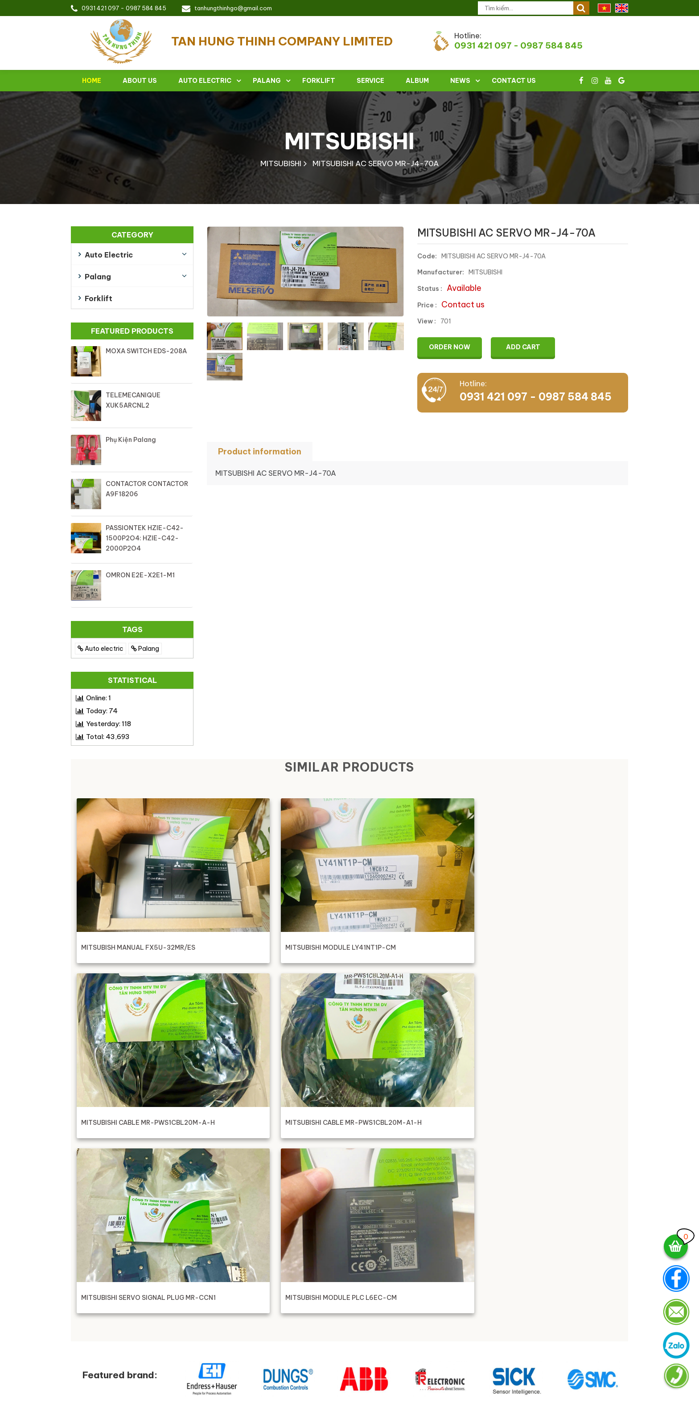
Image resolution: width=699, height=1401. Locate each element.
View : (426, 321)
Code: (427, 256)
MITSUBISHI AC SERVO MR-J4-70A (375, 163)
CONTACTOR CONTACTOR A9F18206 (147, 489)
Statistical (132, 680)
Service (370, 81)
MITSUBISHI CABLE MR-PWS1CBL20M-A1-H (536, 947)
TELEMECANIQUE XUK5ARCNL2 (133, 400)
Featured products (132, 331)
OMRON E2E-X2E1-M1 (140, 575)
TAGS (132, 629)
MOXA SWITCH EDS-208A (146, 351)
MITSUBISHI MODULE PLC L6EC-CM (277, 1126)
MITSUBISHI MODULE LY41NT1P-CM (277, 948)
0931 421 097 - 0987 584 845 (124, 8)
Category (132, 234)
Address (448, 1265)
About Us (140, 81)
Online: (98, 698)
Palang (267, 81)
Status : (429, 289)
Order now (451, 347)
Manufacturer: (440, 272)
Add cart (527, 347)
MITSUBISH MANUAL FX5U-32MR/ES (139, 948)
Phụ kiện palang (131, 440)
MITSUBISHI (349, 141)
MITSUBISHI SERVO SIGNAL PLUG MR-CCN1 (133, 1125)
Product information (259, 451)
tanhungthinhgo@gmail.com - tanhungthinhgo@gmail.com (290, 1327)
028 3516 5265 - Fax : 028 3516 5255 (258, 1311)
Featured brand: (119, 1206)
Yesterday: (108, 723)
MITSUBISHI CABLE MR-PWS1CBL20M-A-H (397, 947)
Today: (102, 711)
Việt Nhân (612, 1393)
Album (417, 81)
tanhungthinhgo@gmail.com (233, 8)
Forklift (318, 81)
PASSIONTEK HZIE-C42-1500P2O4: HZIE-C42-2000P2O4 (145, 538)
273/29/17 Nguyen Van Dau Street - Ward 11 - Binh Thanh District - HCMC (304, 1290)
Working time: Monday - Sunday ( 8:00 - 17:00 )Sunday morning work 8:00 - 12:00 (272, 1365)
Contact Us (514, 81)
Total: (108, 736)
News (460, 81)
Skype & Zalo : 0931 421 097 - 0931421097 (266, 1344)
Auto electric (204, 81)
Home (91, 81)
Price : (427, 305)
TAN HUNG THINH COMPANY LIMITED (263, 1265)
